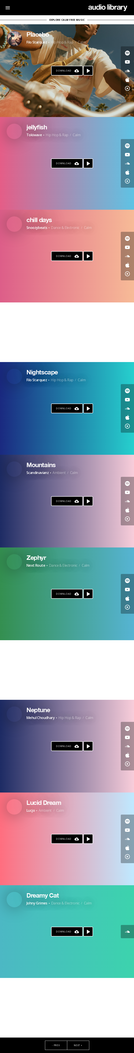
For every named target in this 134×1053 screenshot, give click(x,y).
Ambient (58, 472)
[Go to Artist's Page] (14, 38)
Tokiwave (34, 134)
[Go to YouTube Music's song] (127, 88)
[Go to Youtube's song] (127, 61)
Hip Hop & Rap (62, 42)
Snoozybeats (36, 227)
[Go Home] (107, 7)
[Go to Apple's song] (127, 79)
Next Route (35, 565)
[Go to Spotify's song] (127, 53)
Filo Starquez (36, 42)
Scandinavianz (37, 472)
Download (63, 70)
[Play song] (88, 70)
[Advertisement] (67, 332)
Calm (82, 42)
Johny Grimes (36, 903)
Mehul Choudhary (40, 717)
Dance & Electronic (65, 227)
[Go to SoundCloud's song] (127, 70)
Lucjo (30, 810)
